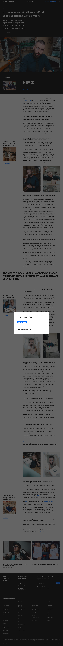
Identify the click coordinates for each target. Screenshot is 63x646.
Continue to (23, 324)
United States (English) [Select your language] (22, 322)
